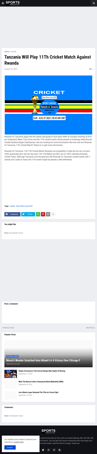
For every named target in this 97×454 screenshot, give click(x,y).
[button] (3, 3)
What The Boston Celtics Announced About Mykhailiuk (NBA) (41, 382)
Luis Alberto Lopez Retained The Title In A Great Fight (38, 392)
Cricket (13, 51)
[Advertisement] (48, 27)
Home (6, 51)
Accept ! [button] (10, 447)
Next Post (90, 328)
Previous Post (8, 328)
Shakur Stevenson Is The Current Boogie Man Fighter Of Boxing (42, 371)
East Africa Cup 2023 (24, 206)
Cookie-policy (19, 442)
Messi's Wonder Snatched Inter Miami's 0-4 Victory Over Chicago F (43, 360)
